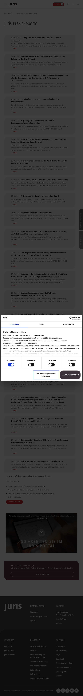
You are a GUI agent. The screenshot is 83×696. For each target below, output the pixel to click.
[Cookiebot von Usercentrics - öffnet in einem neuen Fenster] (71, 318)
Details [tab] (41, 324)
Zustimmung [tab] (14, 324)
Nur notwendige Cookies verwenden (46, 375)
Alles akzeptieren (70, 375)
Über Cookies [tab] (68, 324)
